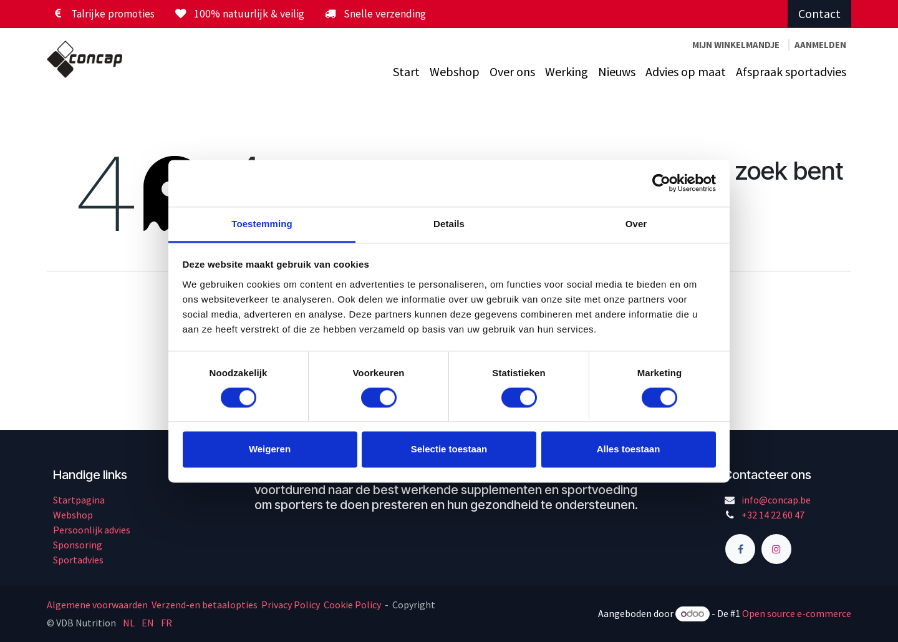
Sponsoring (77, 544)
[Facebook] (740, 549)
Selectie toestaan (449, 449)
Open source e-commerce (796, 613)
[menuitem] (406, 71)
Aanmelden (820, 45)
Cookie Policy (352, 604)
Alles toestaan (628, 449)
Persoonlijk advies (91, 529)
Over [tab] (636, 223)
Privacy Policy (290, 604)
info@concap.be (776, 500)
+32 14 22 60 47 (772, 514)
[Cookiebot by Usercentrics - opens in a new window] (661, 182)
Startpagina (79, 500)
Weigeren (270, 449)
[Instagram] (776, 549)
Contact (819, 13)
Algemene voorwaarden (98, 604)
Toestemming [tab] (261, 223)
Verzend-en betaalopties (205, 604)
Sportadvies (78, 559)
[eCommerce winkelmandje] (736, 45)
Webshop (73, 514)
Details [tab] (449, 223)
